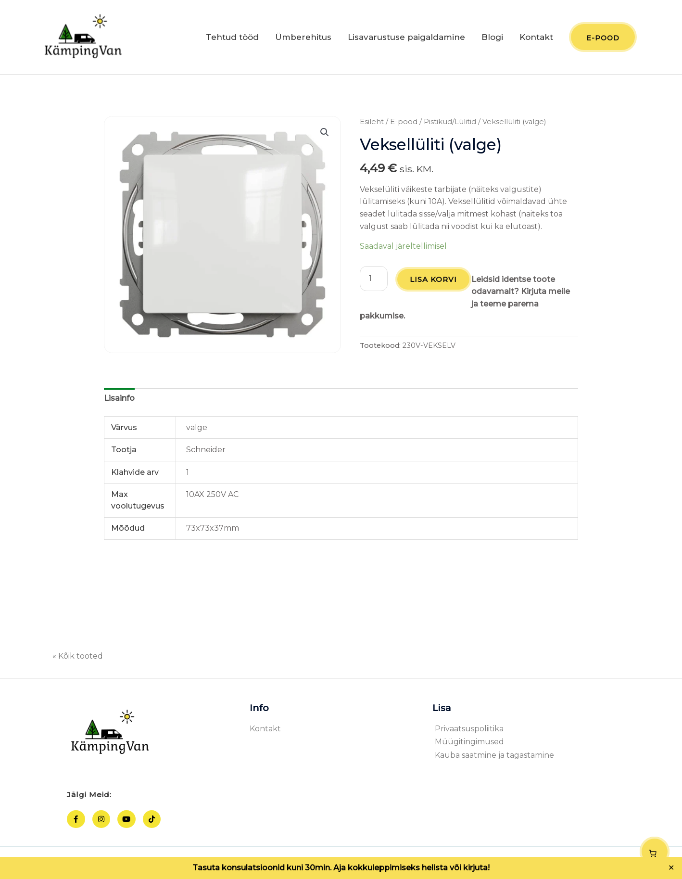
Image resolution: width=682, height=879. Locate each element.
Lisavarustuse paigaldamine (406, 37)
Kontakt (536, 37)
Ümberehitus (303, 37)
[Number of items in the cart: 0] (654, 851)
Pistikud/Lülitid (450, 122)
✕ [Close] (671, 868)
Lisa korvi (433, 279)
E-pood (403, 122)
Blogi (492, 37)
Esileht (372, 122)
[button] (324, 132)
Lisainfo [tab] (119, 398)
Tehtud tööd (232, 37)
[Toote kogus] (374, 279)
